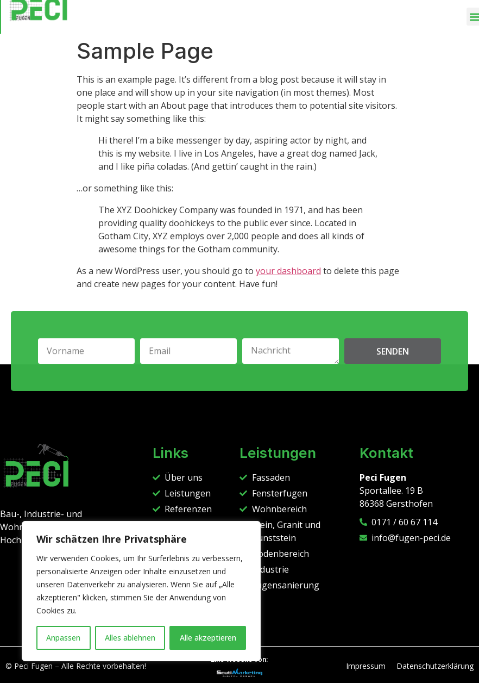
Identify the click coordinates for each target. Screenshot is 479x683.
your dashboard (288, 271)
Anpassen (63, 637)
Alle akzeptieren (208, 637)
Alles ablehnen (130, 637)
